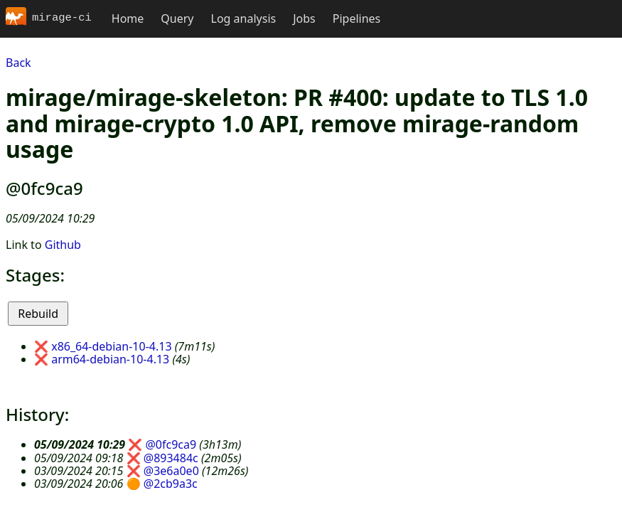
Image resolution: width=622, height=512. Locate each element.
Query (177, 18)
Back (18, 62)
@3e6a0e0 (171, 471)
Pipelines (357, 18)
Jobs (304, 18)
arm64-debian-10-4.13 (110, 359)
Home (128, 18)
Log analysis (244, 18)
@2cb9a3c (171, 483)
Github (63, 244)
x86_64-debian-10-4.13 (111, 346)
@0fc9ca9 (170, 444)
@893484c (171, 458)
